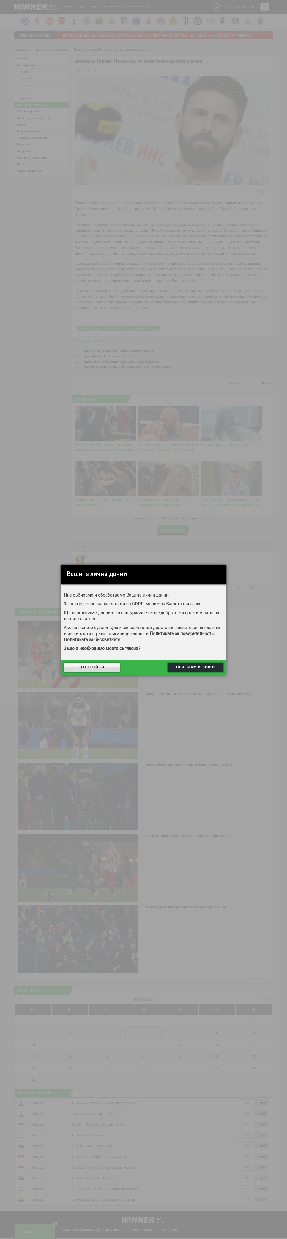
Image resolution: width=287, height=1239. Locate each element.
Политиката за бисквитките (92, 639)
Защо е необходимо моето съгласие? (102, 648)
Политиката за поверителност (180, 633)
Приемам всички (195, 667)
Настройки (91, 667)
